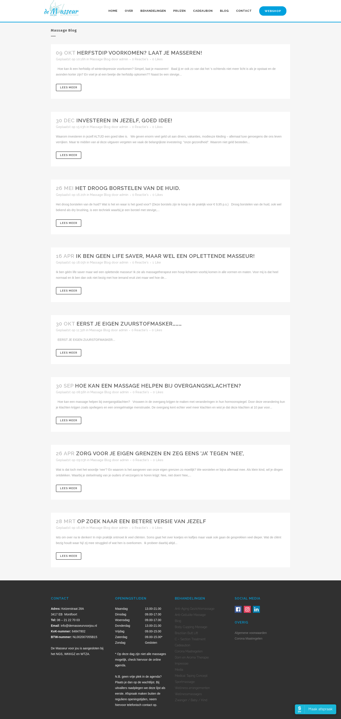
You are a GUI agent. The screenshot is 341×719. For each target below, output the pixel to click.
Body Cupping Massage (191, 627)
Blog (178, 621)
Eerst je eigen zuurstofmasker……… (129, 324)
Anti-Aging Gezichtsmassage (194, 608)
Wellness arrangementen (192, 688)
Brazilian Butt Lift (186, 633)
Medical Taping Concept (191, 675)
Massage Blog (100, 59)
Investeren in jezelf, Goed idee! (124, 120)
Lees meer (68, 87)
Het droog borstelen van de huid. (127, 188)
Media (179, 669)
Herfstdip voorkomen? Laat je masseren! (139, 53)
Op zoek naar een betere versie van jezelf (141, 521)
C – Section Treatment (190, 639)
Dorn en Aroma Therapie (192, 657)
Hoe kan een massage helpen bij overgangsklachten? (158, 386)
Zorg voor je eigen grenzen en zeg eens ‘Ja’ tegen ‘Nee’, (160, 453)
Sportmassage (185, 682)
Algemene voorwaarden (251, 633)
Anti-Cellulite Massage (190, 615)
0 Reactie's (140, 59)
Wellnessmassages (188, 694)
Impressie (181, 663)
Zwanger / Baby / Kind (191, 700)
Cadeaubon (182, 645)
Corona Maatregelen (189, 651)
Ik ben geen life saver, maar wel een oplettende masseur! (165, 256)
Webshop (273, 11)
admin (123, 59)
